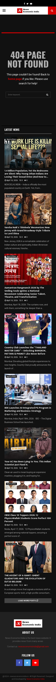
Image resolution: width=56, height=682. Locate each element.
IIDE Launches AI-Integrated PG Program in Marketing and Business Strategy (27, 409)
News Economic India (36, 679)
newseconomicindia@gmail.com (33, 646)
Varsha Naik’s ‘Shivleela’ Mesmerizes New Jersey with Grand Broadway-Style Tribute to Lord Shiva (27, 231)
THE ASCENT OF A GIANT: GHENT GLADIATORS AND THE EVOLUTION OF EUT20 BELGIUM (24, 578)
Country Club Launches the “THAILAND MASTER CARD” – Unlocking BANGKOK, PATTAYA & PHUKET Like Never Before (25, 351)
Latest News (11, 130)
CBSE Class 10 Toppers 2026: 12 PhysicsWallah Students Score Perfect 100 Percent (27, 518)
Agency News (11, 139)
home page (15, 78)
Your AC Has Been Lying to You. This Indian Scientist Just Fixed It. (27, 463)
